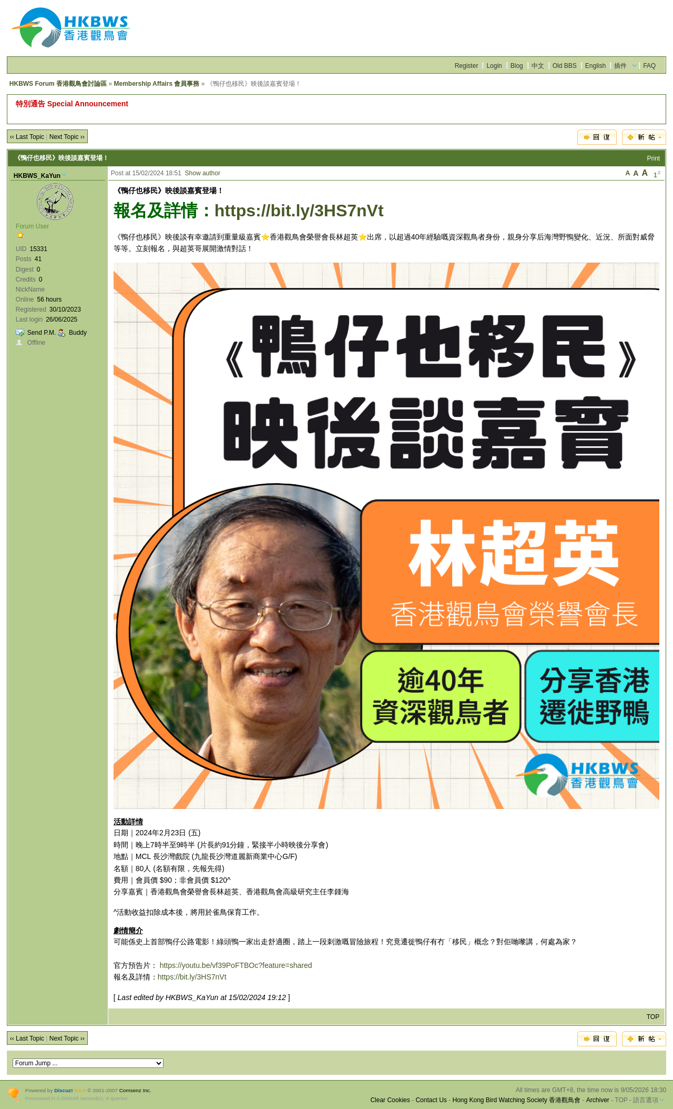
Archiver (597, 1100)
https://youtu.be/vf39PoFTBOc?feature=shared (236, 965)
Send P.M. (41, 332)
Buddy (78, 332)
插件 (620, 65)
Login (494, 65)
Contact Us (430, 1100)
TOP (653, 1017)
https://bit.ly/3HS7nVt (299, 210)
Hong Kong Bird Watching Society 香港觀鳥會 (516, 1100)
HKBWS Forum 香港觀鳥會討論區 (58, 83)
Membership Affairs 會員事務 (156, 83)
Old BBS (565, 65)
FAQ (649, 65)
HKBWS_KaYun (37, 175)
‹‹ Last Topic (27, 137)
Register (466, 65)
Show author (202, 173)
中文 (538, 65)
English (595, 65)
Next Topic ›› (67, 137)
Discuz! (63, 1090)
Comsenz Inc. (135, 1090)
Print (653, 158)
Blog (517, 65)
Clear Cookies (390, 1100)
